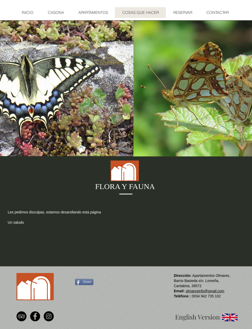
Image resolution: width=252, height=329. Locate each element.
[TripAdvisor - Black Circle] (21, 316)
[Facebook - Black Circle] (35, 316)
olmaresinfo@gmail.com (205, 291)
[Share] (84, 282)
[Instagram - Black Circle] (49, 316)
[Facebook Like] (84, 296)
